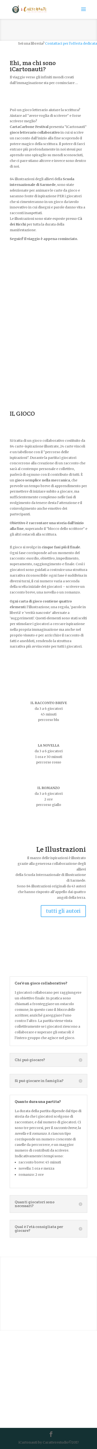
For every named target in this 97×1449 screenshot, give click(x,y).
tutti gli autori (63, 911)
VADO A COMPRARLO (48, 1306)
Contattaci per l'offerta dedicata (71, 43)
